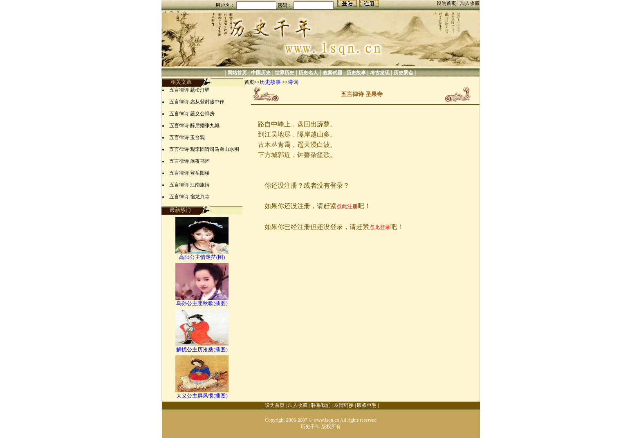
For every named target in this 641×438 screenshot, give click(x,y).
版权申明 (367, 405)
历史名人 (308, 73)
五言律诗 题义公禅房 (192, 114)
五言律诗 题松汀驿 (189, 90)
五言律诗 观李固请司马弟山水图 (204, 149)
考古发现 (380, 73)
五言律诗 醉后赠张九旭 (194, 125)
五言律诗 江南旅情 (189, 185)
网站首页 (237, 73)
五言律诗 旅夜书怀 (189, 161)
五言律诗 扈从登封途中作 (196, 102)
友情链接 (344, 405)
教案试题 (332, 73)
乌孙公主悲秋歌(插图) (202, 303)
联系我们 (321, 405)
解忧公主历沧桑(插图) (202, 349)
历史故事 (356, 73)
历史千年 (310, 426)
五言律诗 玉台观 (187, 137)
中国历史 (261, 73)
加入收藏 (470, 3)
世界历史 (284, 73)
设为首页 (447, 3)
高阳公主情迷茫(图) (202, 257)
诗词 (293, 82)
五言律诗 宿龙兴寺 (189, 197)
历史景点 (403, 73)
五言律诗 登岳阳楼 (189, 173)
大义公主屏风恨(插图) (202, 396)
